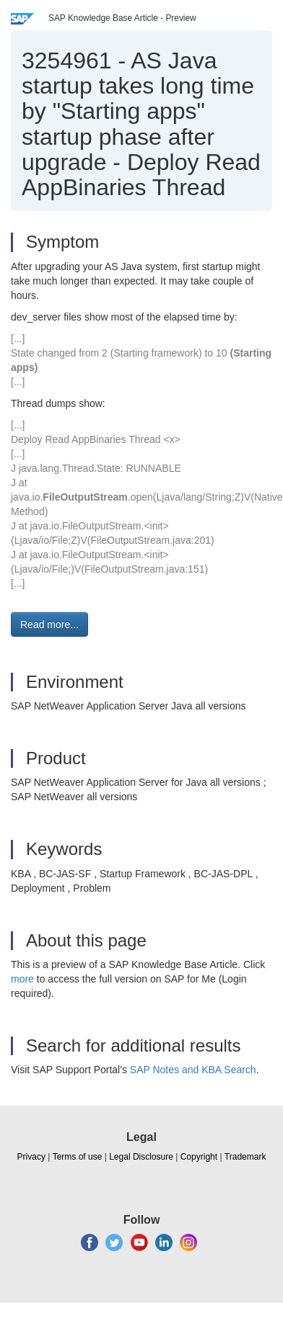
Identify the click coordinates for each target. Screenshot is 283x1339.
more (22, 979)
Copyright (198, 1157)
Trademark (245, 1157)
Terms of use (78, 1157)
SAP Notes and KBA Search (193, 1069)
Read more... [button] (49, 624)
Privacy (31, 1157)
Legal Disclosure (141, 1157)
